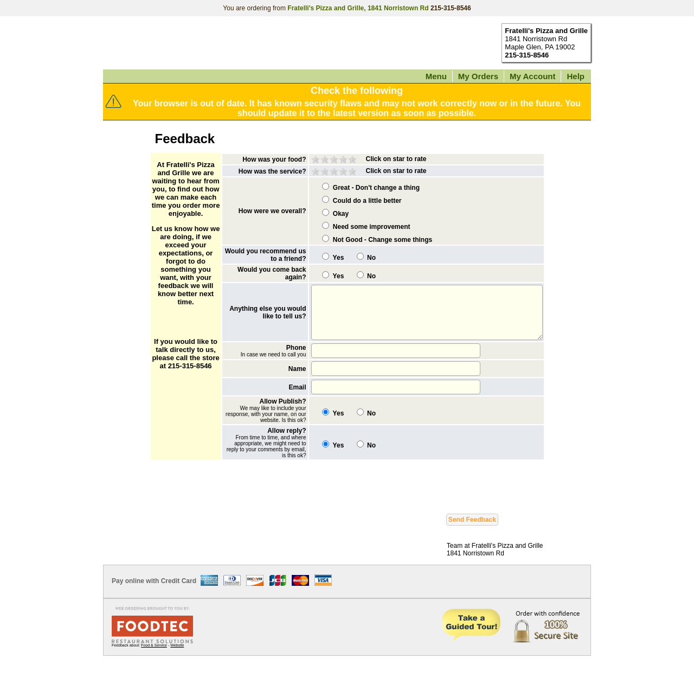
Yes (311, 268)
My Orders (478, 76)
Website (177, 686)
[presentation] (234, 525)
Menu (436, 76)
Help (575, 76)
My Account (532, 76)
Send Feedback (472, 561)
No (344, 268)
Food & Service (154, 686)
